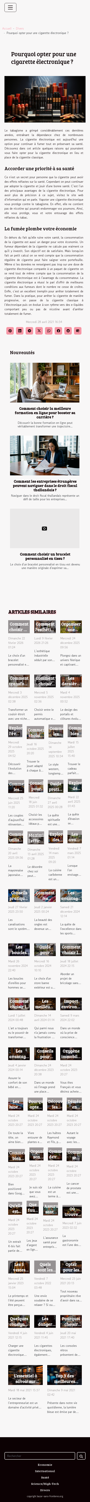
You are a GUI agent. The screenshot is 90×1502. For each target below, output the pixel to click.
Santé (45, 1477)
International (45, 1471)
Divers (20, 28)
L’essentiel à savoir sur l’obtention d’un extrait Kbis (25, 1384)
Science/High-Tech (45, 1484)
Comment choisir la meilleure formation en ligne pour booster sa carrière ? (45, 412)
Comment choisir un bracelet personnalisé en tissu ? (45, 556)
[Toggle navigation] (10, 7)
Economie (45, 1465)
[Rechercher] (39, 1456)
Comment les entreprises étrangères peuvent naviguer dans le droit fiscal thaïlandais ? (45, 485)
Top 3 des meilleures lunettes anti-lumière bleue (64, 1384)
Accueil (7, 28)
